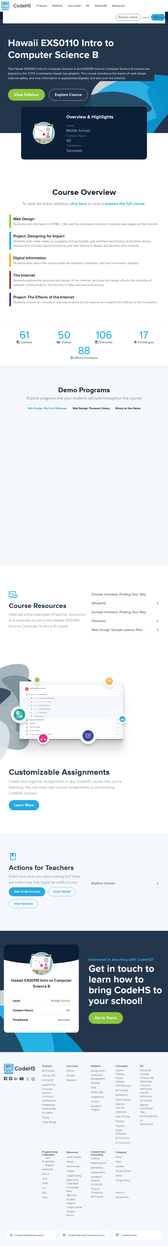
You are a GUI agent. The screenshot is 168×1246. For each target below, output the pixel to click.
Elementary (122, 1095)
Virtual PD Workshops (146, 1087)
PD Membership (146, 1122)
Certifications (49, 1100)
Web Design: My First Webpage (47, 408)
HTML (45, 1183)
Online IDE (47, 1080)
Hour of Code (123, 1116)
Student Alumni (71, 1213)
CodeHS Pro (48, 1084)
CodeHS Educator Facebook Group (84, 1235)
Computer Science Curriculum (48, 1093)
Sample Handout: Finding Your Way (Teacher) (125, 616)
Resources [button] (119, 5)
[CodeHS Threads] (33, 1079)
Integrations (97, 1097)
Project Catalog (120, 1079)
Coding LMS (48, 1075)
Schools (71, 1075)
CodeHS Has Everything (98, 1153)
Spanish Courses (120, 1106)
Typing (45, 1117)
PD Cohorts (146, 1100)
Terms (119, 1175)
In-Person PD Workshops (147, 1079)
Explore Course (68, 94)
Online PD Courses (145, 1072)
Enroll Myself (62, 892)
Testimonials (73, 1166)
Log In (146, 17)
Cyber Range (49, 1122)
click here (78, 203)
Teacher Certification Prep (146, 1108)
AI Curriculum (123, 1142)
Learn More (24, 805)
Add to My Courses (27, 892)
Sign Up (158, 17)
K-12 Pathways (123, 1085)
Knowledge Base (73, 1189)
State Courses (123, 1099)
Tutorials (120, 1126)
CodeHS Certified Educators (27, 1235)
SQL (44, 1192)
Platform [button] (58, 5)
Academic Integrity (96, 1108)
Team (118, 1161)
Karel (45, 1197)
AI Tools (95, 1101)
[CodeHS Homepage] (17, 6)
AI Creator (47, 1112)
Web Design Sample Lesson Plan (125, 630)
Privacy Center (123, 1171)
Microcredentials (149, 1116)
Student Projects (71, 1201)
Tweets (70, 1171)
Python (45, 1174)
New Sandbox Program (48, 1161)
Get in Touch (106, 1018)
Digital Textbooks (121, 1132)
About (119, 1157)
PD (141, 1066)
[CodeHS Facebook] (5, 1079)
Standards (121, 1112)
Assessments (98, 1172)
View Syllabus (26, 94)
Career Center (74, 1207)
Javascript (47, 1169)
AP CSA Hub (122, 1138)
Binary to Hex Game (128, 408)
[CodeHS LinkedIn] (15, 1079)
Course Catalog (120, 1072)
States (70, 1161)
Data (93, 1087)
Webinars (71, 1195)
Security (120, 1192)
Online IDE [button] (102, 5)
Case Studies (74, 1157)
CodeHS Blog (74, 1175)
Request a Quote (128, 17)
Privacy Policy (123, 1180)
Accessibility (122, 1197)
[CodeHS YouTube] (21, 1079)
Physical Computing (97, 1190)
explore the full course (125, 203)
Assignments (98, 1070)
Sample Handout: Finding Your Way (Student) (125, 598)
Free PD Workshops (146, 1094)
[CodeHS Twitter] (27, 1079)
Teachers (71, 1080)
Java (44, 1178)
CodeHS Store (126, 1235)
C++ (44, 1188)
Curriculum (122, 1066)
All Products (48, 1070)
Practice (120, 1121)
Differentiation (98, 1163)
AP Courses (122, 1090)
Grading (95, 1082)
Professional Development (49, 1106)
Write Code (97, 1092)
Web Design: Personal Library (91, 408)
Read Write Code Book (73, 1182)
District (70, 1070)
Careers (120, 1166)
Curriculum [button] (75, 5)
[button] (43, 6)
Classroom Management (98, 1077)
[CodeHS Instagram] (10, 1079)
